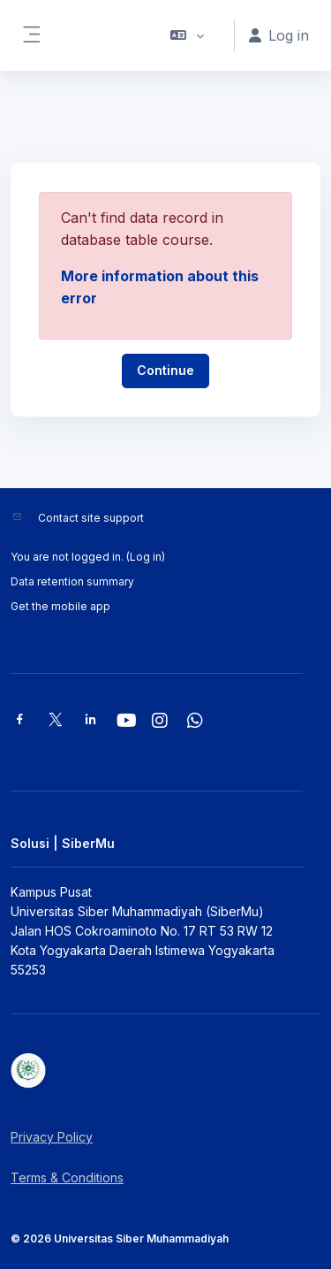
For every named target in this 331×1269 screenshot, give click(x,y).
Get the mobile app (60, 606)
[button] (187, 35)
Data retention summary (72, 581)
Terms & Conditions (67, 1177)
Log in (146, 556)
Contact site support (91, 517)
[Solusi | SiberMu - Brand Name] (165, 1071)
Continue (165, 370)
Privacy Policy (52, 1136)
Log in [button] (279, 35)
